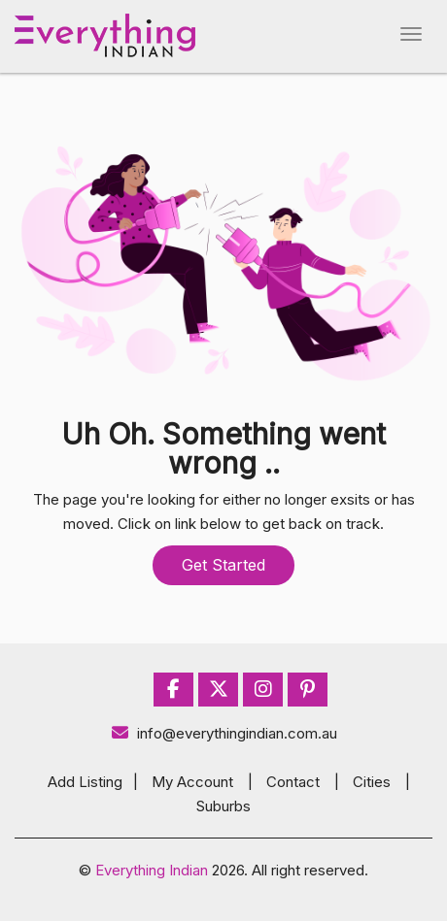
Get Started (223, 565)
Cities (372, 782)
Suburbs (223, 806)
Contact (293, 782)
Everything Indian (151, 870)
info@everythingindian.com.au (224, 733)
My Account (192, 782)
